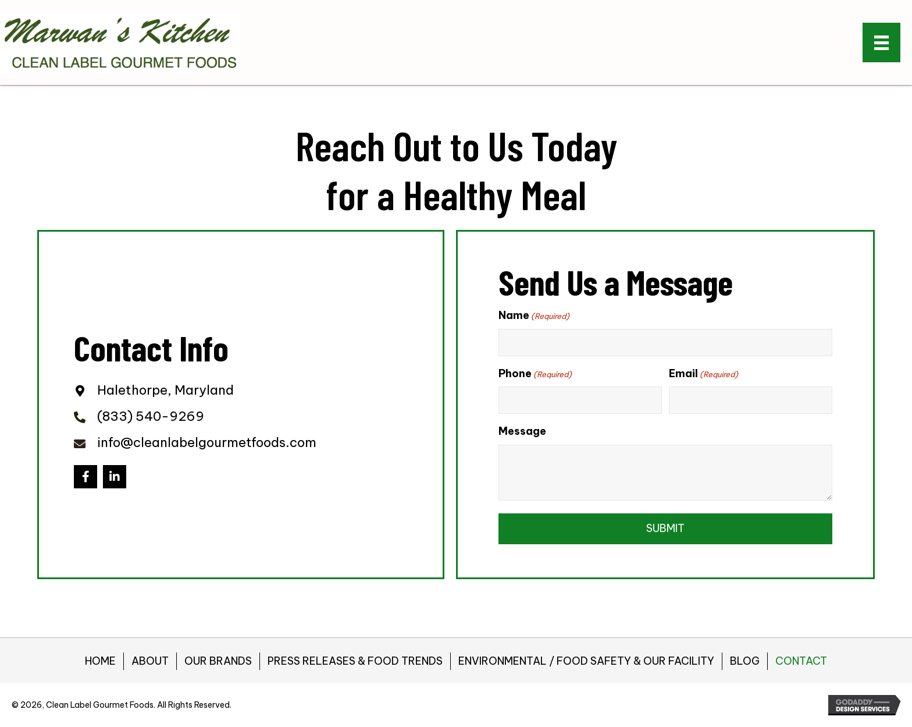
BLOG (745, 661)
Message (522, 431)
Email (703, 374)
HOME (100, 661)
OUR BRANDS (218, 661)
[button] (85, 476)
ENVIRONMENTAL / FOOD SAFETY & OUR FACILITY (586, 661)
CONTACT (801, 661)
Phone (535, 374)
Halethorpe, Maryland (165, 390)
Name (533, 315)
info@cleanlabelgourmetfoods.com (206, 442)
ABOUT (150, 661)
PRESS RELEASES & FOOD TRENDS (355, 661)
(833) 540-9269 (150, 416)
